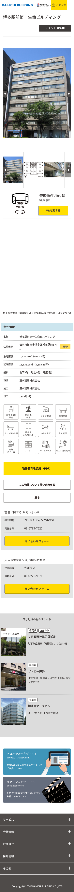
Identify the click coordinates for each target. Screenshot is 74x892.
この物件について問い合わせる (37, 485)
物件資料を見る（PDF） (37, 468)
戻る (37, 497)
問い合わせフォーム (37, 541)
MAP (65, 346)
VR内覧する (53, 210)
